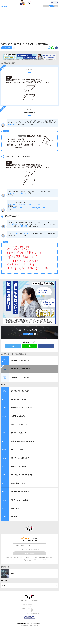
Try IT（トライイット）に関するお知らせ (29, 613)
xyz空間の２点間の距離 (18, 416)
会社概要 (29, 606)
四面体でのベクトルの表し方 (20, 399)
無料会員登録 (54, 2)
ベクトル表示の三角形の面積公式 (21, 475)
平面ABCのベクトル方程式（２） (21, 500)
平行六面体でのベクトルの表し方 (21, 407)
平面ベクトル (15, 573)
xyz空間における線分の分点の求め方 (22, 441)
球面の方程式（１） (17, 508)
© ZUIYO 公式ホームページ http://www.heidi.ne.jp (29, 623)
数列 (3, 585)
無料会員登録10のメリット (29, 604)
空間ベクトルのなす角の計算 (20, 458)
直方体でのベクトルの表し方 (20, 391)
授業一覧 (29, 611)
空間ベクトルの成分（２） (19, 433)
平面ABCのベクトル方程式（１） (21, 360)
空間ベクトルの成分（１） (19, 424)
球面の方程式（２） (17, 517)
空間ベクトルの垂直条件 (18, 466)
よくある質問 (29, 610)
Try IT (30, 2)
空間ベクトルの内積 (17, 449)
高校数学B (4, 580)
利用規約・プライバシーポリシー (32, 557)
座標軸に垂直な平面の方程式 (20, 483)
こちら (25, 560)
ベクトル (3, 384)
